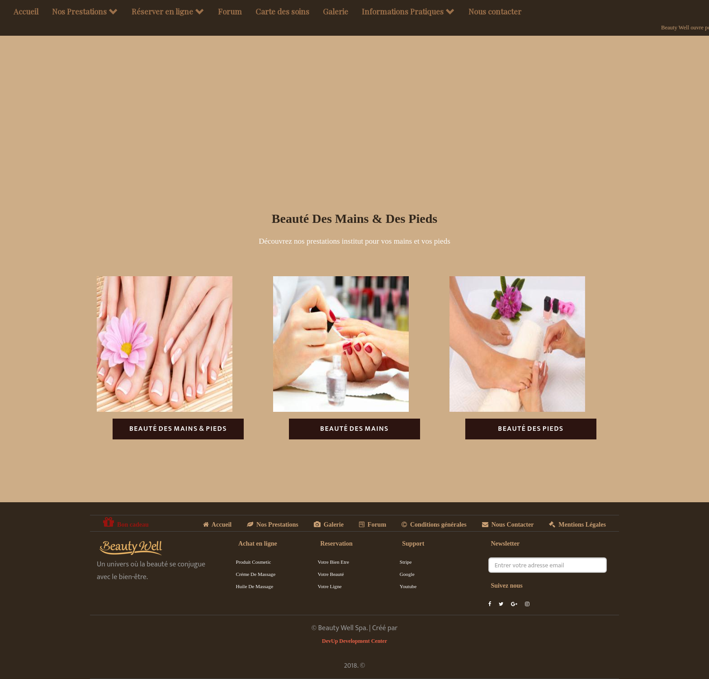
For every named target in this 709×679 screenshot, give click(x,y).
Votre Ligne (330, 586)
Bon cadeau (126, 522)
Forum (230, 11)
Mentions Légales (577, 524)
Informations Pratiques (408, 11)
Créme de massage (256, 574)
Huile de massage (255, 586)
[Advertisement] (354, 135)
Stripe (406, 562)
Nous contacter (494, 11)
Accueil (26, 11)
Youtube (408, 586)
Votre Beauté (331, 574)
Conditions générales (434, 524)
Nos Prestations (85, 11)
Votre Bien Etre (333, 562)
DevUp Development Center (354, 641)
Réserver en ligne (168, 11)
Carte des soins (282, 11)
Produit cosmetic (253, 562)
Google (407, 574)
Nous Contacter (508, 524)
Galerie (335, 11)
